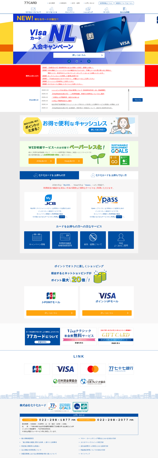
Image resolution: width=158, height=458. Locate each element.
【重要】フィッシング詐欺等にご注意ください (58, 81)
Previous (69, 61)
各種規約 (63, 3)
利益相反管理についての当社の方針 (93, 450)
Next (89, 61)
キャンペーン (70, 12)
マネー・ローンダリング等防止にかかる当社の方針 (98, 438)
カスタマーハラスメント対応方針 (92, 442)
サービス (106, 12)
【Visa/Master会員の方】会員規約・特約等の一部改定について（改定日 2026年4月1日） (82, 108)
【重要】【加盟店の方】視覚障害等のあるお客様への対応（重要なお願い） (68, 67)
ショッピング (88, 12)
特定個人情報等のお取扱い (30, 446)
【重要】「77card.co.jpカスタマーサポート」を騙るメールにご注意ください (68, 79)
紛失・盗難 (76, 3)
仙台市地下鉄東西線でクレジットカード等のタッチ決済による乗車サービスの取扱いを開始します (85, 104)
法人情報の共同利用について (31, 450)
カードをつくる (51, 12)
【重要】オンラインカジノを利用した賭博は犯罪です (60, 76)
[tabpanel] (79, 39)
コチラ (62, 217)
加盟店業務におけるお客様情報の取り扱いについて (39, 454)
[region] (85, 100)
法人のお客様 (124, 12)
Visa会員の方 (70, 161)
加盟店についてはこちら (124, 3)
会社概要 (52, 3)
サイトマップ (85, 454)
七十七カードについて (33, 12)
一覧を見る (137, 100)
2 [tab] (81, 61)
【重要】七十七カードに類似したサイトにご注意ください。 (62, 84)
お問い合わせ (89, 3)
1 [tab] (77, 61)
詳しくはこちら (79, 55)
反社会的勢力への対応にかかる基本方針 (94, 446)
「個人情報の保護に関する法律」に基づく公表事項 (39, 442)
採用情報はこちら (106, 3)
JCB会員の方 (42, 161)
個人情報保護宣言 (27, 438)
